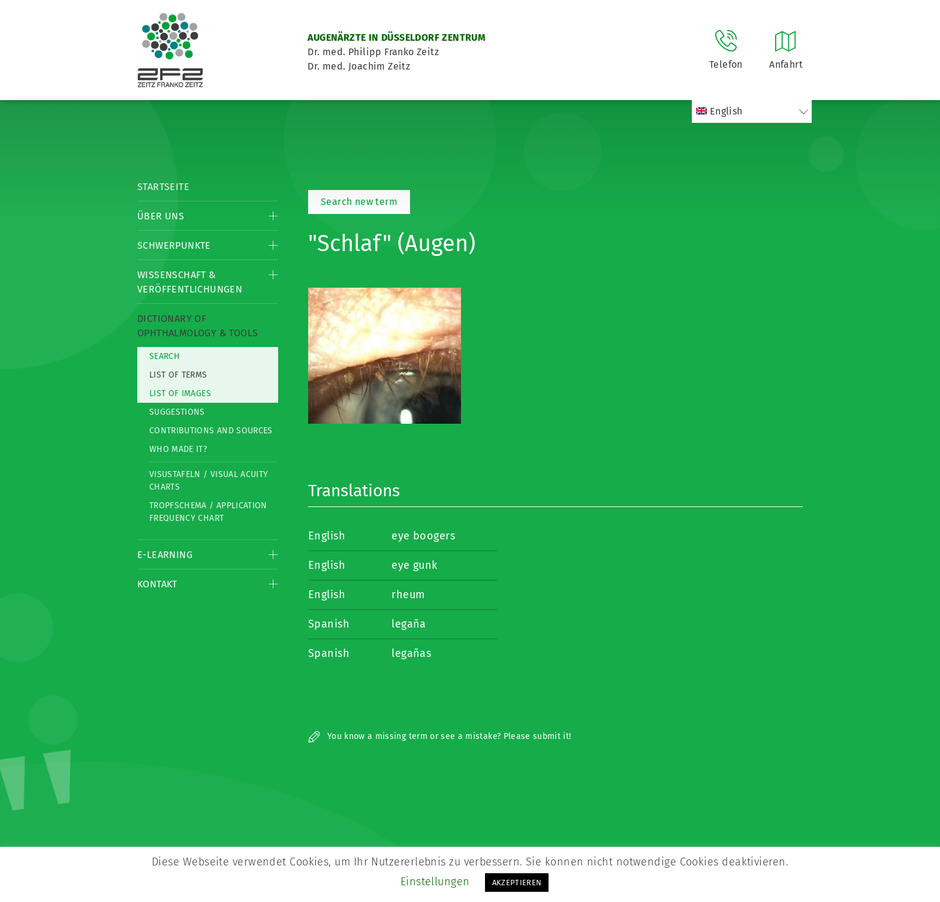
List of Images (180, 393)
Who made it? (178, 449)
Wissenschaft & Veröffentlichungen (189, 282)
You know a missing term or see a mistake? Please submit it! (439, 736)
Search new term (359, 201)
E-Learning (164, 554)
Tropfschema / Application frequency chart (208, 511)
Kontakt (157, 584)
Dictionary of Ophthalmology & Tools (197, 326)
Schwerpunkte (174, 245)
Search (164, 356)
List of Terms (178, 375)
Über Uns (160, 216)
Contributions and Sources (211, 431)
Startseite (163, 186)
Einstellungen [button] (435, 881)
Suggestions (177, 412)
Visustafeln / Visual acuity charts (208, 480)
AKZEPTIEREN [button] (517, 882)
